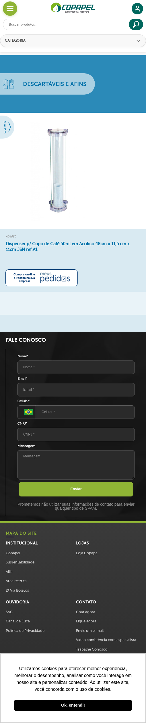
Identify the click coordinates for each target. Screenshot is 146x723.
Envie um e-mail (90, 630)
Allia (9, 571)
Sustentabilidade (20, 562)
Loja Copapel (87, 553)
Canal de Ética (18, 621)
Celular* (23, 401)
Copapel (13, 553)
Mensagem (26, 446)
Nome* (22, 356)
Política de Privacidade (25, 630)
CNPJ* (22, 423)
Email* (22, 379)
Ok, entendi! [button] (73, 705)
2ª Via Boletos (17, 590)
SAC (9, 612)
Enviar (76, 489)
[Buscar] (136, 24)
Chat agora (85, 612)
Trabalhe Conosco (91, 649)
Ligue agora (86, 621)
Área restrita (16, 581)
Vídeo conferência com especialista (106, 640)
